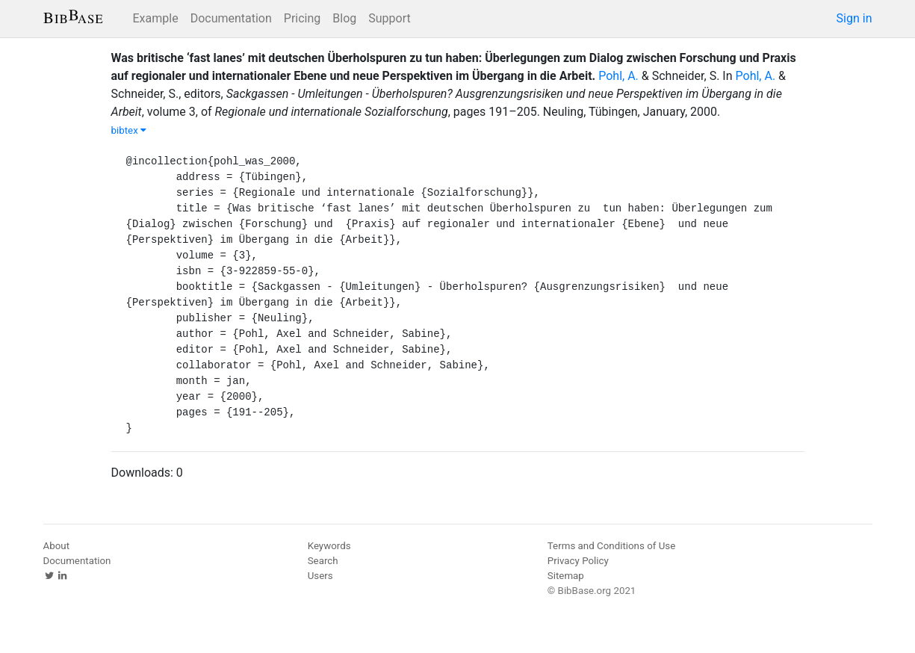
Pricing (302, 18)
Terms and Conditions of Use (611, 545)
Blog (344, 18)
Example (156, 18)
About (56, 545)
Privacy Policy (578, 560)
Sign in (854, 18)
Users (320, 575)
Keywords (329, 545)
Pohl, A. (618, 76)
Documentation (231, 18)
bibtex (129, 130)
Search (323, 560)
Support (389, 18)
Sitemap (566, 575)
